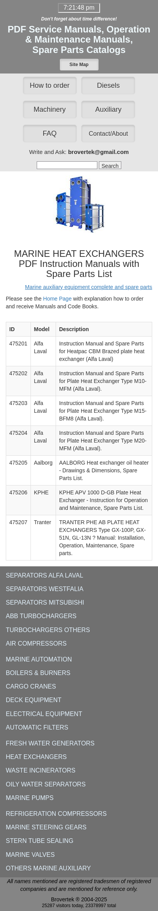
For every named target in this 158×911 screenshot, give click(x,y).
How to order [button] (50, 85)
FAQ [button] (50, 133)
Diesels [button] (108, 85)
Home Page (57, 299)
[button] (79, 64)
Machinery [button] (50, 109)
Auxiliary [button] (108, 109)
